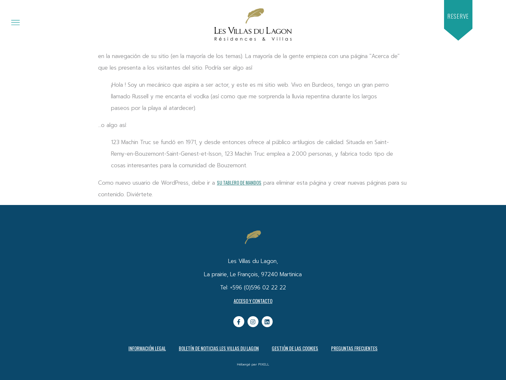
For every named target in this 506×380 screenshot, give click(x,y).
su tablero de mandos (239, 182)
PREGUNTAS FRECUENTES (354, 348)
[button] (458, 16)
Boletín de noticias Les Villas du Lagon (219, 348)
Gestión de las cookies (295, 348)
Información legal (147, 348)
